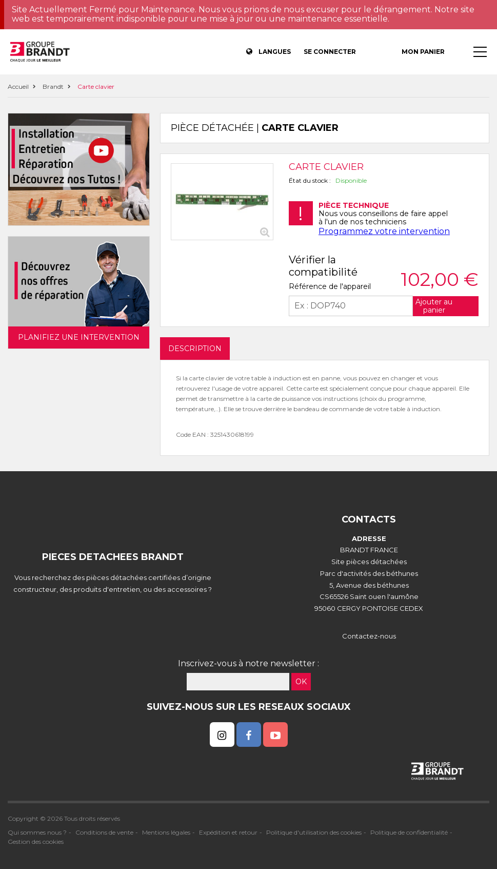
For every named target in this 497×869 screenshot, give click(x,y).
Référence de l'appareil (330, 286)
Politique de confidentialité (409, 832)
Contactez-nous (369, 636)
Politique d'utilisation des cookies (314, 832)
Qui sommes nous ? (37, 832)
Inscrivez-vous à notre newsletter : (248, 663)
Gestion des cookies (36, 841)
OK (301, 681)
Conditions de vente (104, 832)
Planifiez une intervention (79, 337)
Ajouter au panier (433, 306)
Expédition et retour (228, 832)
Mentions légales (166, 832)
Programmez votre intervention (384, 231)
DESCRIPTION (195, 348)
